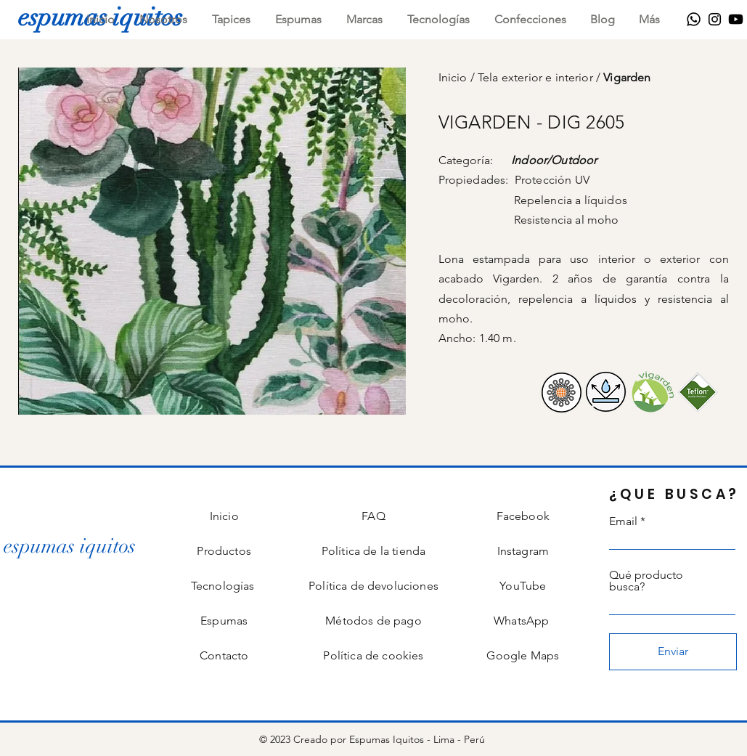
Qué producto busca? (646, 581)
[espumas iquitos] (70, 546)
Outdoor (574, 160)
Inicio (454, 77)
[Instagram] (714, 19)
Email (623, 521)
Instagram (523, 551)
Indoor (529, 160)
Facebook (523, 516)
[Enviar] (673, 651)
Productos (223, 551)
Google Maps (522, 655)
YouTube (522, 586)
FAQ (373, 516)
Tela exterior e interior (537, 77)
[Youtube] (735, 19)
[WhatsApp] (693, 19)
